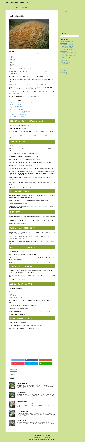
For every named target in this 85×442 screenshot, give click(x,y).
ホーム (11, 7)
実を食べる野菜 (63, 68)
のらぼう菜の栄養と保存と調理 (66, 41)
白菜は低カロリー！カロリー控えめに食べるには (21, 102)
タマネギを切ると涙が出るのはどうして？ (68, 52)
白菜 (11, 371)
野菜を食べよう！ (63, 73)
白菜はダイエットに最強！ (16, 104)
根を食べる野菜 (63, 70)
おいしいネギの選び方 (64, 54)
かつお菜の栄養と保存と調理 (66, 47)
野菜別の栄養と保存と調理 (21, 7)
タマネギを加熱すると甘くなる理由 (67, 57)
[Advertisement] (20, 344)
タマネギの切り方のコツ (22, 411)
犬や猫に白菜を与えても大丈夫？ (17, 116)
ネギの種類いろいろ (21, 420)
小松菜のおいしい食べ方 (65, 62)
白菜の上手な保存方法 (21, 383)
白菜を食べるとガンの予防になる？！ (18, 109)
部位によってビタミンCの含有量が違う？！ (20, 111)
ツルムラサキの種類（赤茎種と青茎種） (68, 55)
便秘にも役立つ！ (14, 107)
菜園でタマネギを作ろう (22, 401)
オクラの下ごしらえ (64, 63)
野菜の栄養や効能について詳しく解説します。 (42, 437)
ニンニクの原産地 (63, 43)
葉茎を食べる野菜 (13, 369)
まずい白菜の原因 (63, 51)
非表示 (22, 100)
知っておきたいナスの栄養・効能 (67, 46)
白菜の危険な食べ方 (21, 392)
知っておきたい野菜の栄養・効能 (17, 2)
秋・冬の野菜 (14, 371)
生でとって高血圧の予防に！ (16, 106)
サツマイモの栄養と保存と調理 (66, 44)
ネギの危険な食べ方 (64, 59)
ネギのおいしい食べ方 (64, 60)
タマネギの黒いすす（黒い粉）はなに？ (68, 49)
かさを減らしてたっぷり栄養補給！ (18, 112)
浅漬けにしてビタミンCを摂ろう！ (18, 114)
